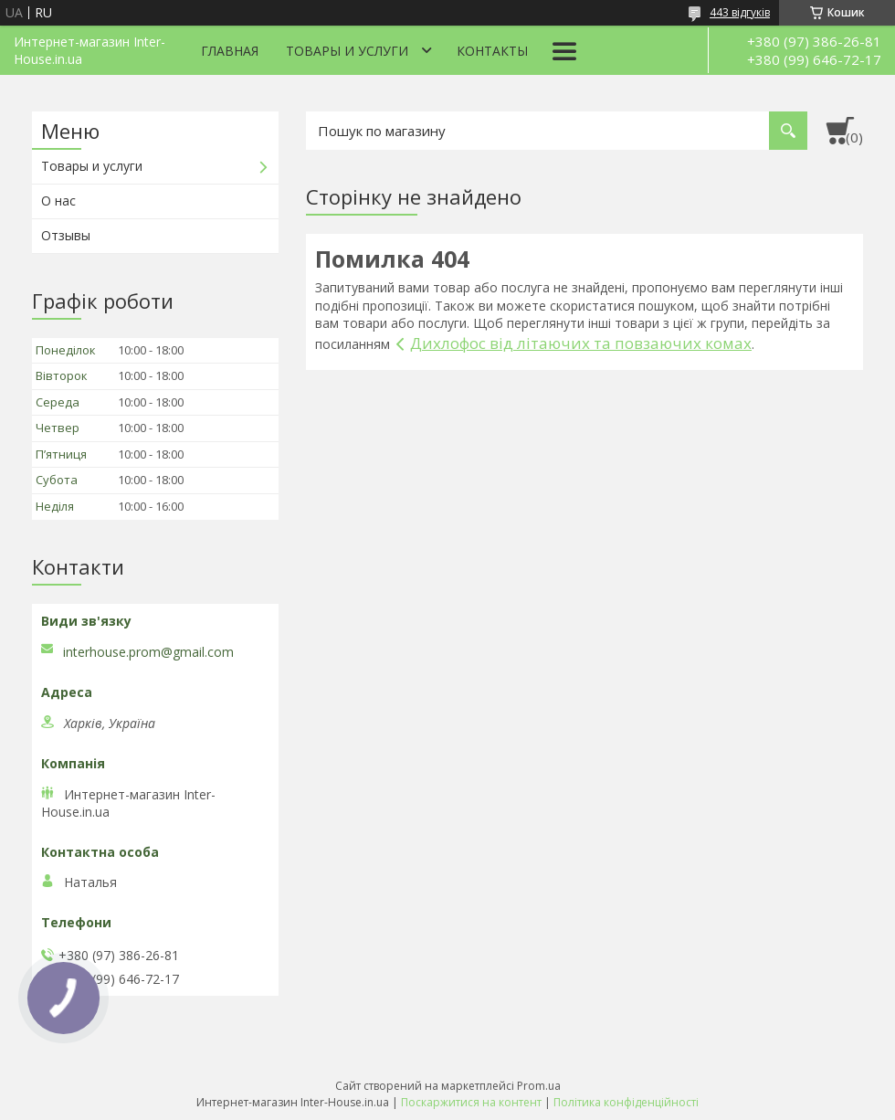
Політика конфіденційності (626, 1102)
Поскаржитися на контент (471, 1102)
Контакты (492, 50)
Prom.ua (539, 1086)
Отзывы (65, 235)
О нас (58, 200)
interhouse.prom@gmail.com (148, 652)
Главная (229, 50)
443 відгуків (740, 12)
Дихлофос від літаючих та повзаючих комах (581, 343)
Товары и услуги (347, 50)
